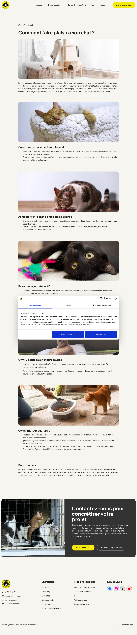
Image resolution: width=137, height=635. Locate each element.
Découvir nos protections (84, 587)
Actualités (46, 596)
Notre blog (46, 591)
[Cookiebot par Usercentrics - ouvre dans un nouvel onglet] (101, 298)
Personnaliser (68, 334)
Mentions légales (128, 624)
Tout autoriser (101, 334)
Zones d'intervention (82, 591)
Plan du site (46, 604)
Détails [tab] (68, 305)
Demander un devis (82, 604)
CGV (115, 624)
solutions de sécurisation (58, 472)
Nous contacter (48, 600)
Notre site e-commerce (51, 608)
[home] (5, 5)
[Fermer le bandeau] (116, 299)
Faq (76, 596)
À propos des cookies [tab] (102, 305)
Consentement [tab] (35, 305)
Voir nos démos (80, 600)
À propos (45, 587)
